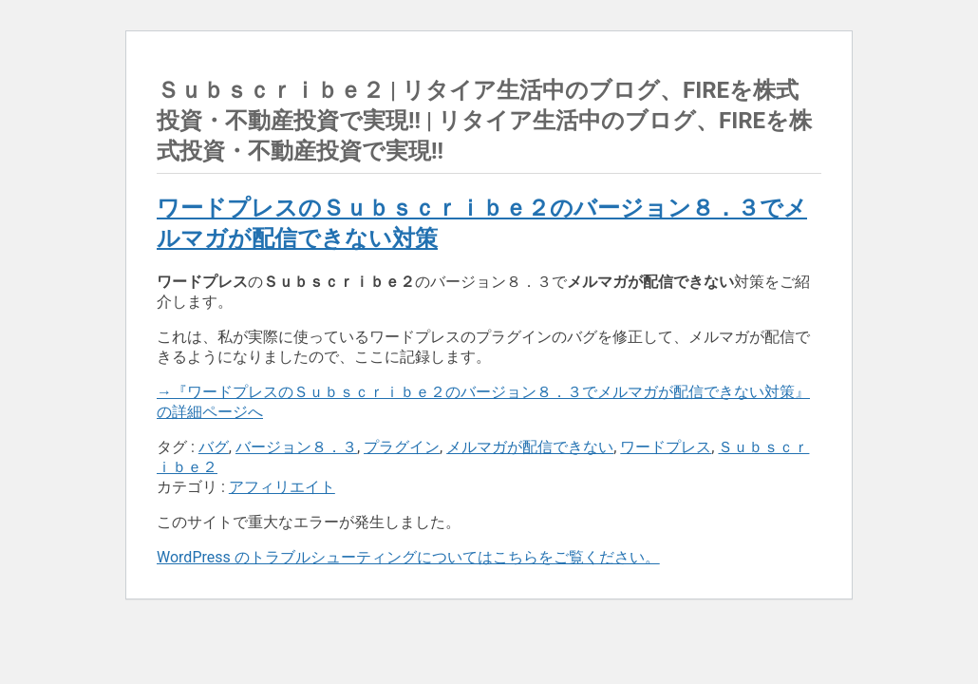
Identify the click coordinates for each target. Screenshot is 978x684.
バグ (213, 447)
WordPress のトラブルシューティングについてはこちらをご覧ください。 (408, 557)
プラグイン (402, 447)
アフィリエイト (282, 487)
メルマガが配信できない (529, 447)
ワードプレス (665, 447)
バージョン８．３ (296, 447)
